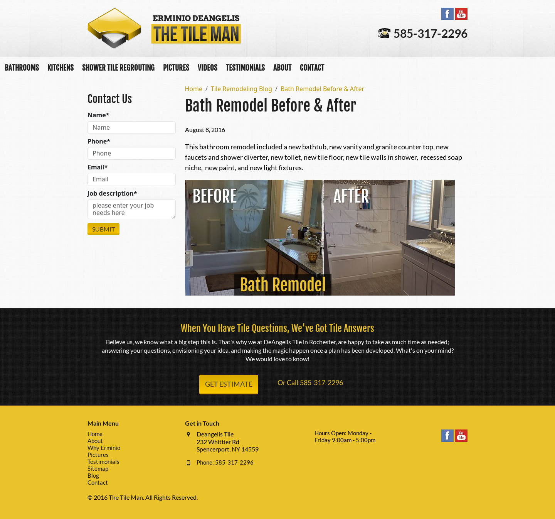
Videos (207, 68)
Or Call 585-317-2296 (310, 382)
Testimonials (245, 68)
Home (95, 433)
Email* (97, 167)
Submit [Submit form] (103, 229)
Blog (93, 475)
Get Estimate (228, 384)
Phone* (98, 141)
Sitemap (97, 468)
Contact (312, 68)
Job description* (112, 193)
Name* (98, 115)
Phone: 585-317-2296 (225, 462)
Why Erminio (103, 447)
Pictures (176, 68)
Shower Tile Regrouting (118, 68)
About (282, 68)
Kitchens (60, 68)
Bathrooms (22, 68)
